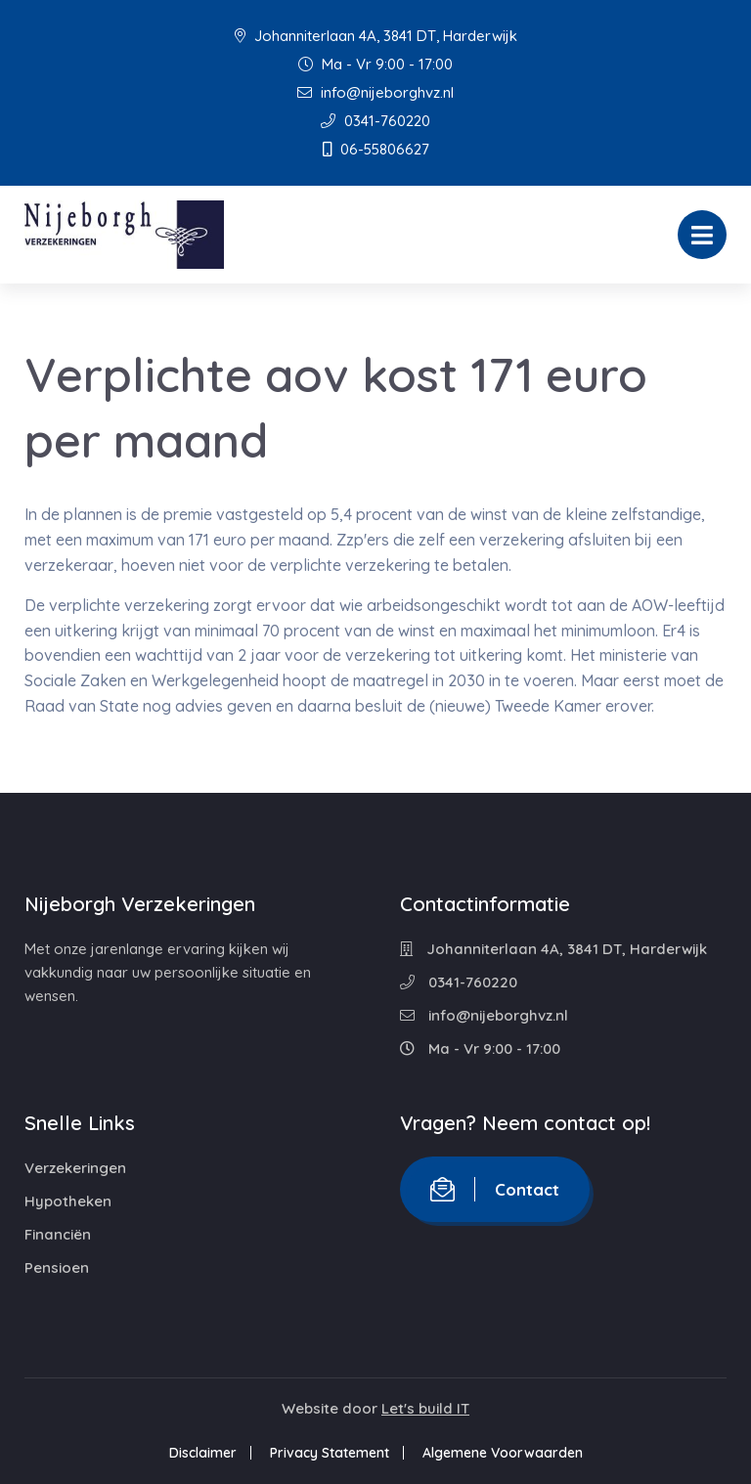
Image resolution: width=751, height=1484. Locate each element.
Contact (494, 1189)
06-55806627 (376, 149)
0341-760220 (375, 120)
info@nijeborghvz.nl (375, 92)
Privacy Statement (329, 1453)
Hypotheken (67, 1201)
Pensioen (56, 1267)
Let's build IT (425, 1408)
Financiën (57, 1234)
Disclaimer (203, 1453)
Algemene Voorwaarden (502, 1453)
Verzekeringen (75, 1167)
